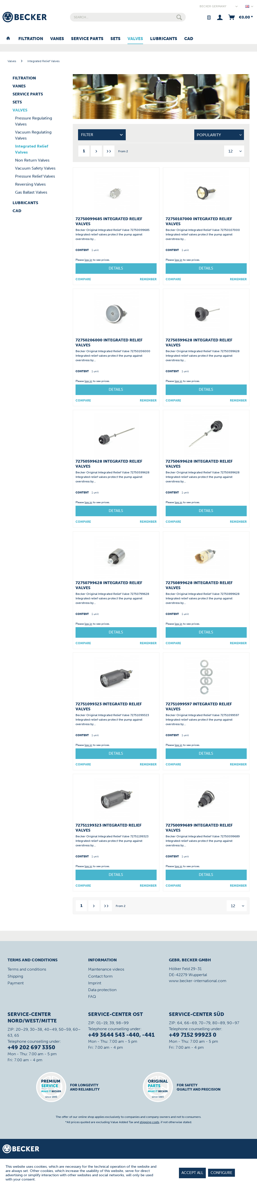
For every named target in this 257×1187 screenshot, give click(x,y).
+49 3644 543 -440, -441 (121, 1034)
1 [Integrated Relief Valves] (84, 151)
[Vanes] (57, 39)
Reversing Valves (30, 184)
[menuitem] (128, 17)
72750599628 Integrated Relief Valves (109, 464)
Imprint (94, 983)
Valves (20, 110)
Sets (17, 102)
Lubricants (25, 202)
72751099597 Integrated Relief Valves (199, 706)
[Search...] (128, 17)
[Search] (179, 17)
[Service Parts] (87, 39)
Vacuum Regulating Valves (33, 135)
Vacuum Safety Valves (35, 168)
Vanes (19, 86)
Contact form (100, 976)
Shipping (15, 976)
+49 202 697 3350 (31, 1047)
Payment (16, 983)
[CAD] (188, 39)
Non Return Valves (32, 160)
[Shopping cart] (240, 17)
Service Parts (28, 94)
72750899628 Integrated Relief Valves (199, 585)
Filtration (24, 78)
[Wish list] (208, 17)
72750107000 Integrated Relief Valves (199, 221)
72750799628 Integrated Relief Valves (109, 585)
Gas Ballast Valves (31, 192)
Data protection (102, 989)
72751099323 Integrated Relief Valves (109, 706)
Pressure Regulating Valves (33, 121)
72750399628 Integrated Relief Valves (199, 342)
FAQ (92, 996)
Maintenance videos (106, 969)
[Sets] (115, 39)
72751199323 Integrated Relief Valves (109, 828)
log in (88, 259)
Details (116, 268)
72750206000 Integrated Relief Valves (109, 342)
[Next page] (96, 151)
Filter (87, 134)
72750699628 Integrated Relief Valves (199, 464)
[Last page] (108, 151)
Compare (83, 279)
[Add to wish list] (148, 279)
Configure (221, 1172)
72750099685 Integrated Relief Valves (109, 221)
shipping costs (149, 1122)
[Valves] (135, 39)
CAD (17, 210)
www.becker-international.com (197, 980)
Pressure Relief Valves (35, 176)
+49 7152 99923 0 (192, 1034)
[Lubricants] (163, 39)
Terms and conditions (27, 969)
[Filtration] (30, 39)
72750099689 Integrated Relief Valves (199, 828)
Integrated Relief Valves (31, 149)
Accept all (192, 1172)
